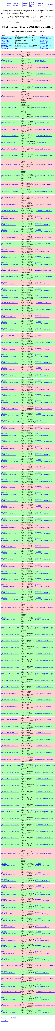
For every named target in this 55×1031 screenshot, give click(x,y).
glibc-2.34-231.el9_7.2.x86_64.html (11, 765)
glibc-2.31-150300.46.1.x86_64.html (8, 864)
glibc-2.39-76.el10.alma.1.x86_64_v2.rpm (43, 296)
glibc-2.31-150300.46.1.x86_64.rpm (42, 864)
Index (3, 4)
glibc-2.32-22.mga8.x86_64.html (10, 805)
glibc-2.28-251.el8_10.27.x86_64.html (8, 880)
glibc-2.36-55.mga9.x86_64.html (10, 641)
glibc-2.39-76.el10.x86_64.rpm (43, 276)
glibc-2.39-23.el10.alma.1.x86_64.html (8, 572)
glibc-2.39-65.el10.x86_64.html (9, 342)
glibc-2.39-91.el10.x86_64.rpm (43, 211)
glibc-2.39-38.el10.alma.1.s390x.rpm (42, 486)
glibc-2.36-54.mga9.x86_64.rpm (44, 647)
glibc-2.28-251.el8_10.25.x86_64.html (8, 893)
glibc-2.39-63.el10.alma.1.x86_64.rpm (42, 375)
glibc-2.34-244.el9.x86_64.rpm (43, 713)
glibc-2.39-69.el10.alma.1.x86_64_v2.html (9, 329)
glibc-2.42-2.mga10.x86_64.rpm (44, 116)
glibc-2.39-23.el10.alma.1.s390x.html (8, 565)
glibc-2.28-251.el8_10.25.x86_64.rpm (42, 893)
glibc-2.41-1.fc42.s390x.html (9, 149)
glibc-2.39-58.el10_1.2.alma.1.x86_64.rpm (44, 414)
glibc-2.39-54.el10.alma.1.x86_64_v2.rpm (43, 460)
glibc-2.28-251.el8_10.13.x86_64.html (8, 945)
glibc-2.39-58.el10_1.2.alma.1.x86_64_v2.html (11, 421)
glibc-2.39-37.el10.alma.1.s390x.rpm (42, 506)
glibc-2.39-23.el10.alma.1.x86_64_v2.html (9, 578)
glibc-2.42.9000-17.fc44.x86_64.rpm (40, 60)
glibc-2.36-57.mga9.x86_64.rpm (44, 627)
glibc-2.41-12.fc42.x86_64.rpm (43, 136)
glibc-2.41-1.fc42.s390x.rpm (43, 149)
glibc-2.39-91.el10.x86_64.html (9, 211)
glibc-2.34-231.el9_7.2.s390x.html (10, 759)
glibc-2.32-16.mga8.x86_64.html (10, 831)
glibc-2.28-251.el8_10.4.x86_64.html (8, 985)
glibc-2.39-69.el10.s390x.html (9, 303)
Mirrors (47, 4)
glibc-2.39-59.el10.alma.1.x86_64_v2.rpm (43, 401)
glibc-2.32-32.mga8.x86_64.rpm (44, 772)
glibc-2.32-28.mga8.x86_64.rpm (44, 785)
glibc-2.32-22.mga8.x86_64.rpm (44, 805)
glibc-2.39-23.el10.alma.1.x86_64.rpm (42, 572)
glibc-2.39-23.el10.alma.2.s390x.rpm (42, 546)
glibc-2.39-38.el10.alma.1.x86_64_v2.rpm (43, 500)
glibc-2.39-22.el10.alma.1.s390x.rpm (42, 585)
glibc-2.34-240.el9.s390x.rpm (43, 719)
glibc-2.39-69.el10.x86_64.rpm (43, 309)
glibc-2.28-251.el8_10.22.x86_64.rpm (42, 906)
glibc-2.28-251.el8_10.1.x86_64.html (8, 1011)
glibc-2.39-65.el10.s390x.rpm (43, 336)
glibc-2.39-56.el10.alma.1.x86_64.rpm (42, 434)
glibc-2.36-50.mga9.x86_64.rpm (44, 673)
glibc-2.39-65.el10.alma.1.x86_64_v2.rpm (43, 362)
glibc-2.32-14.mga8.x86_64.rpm (44, 844)
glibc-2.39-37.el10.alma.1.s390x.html (8, 506)
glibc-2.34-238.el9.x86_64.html (9, 739)
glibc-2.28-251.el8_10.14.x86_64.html (8, 932)
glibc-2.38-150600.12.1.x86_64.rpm (42, 618)
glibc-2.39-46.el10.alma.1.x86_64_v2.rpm (43, 480)
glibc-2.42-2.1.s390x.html (8, 96)
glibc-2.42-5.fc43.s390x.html (9, 67)
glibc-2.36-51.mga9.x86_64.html (10, 667)
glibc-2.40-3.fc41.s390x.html (9, 198)
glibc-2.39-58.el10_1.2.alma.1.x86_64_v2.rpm (45, 421)
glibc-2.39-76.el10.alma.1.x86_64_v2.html (9, 296)
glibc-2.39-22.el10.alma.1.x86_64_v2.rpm (43, 598)
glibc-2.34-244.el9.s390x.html (9, 706)
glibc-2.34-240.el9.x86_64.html (9, 726)
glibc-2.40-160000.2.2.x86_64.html (11, 175)
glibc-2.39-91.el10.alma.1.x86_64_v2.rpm (43, 230)
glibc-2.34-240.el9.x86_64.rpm (43, 726)
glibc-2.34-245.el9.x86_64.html (9, 700)
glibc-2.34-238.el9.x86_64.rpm (43, 739)
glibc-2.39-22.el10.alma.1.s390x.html (8, 585)
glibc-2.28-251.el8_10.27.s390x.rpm (42, 873)
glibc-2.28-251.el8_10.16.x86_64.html (8, 919)
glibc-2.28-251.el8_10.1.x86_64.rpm (42, 1011)
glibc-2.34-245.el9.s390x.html (9, 693)
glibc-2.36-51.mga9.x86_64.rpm (44, 667)
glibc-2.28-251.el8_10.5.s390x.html (11, 965)
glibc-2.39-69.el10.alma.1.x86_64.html (8, 322)
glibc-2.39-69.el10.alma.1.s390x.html (8, 316)
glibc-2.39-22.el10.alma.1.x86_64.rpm (42, 592)
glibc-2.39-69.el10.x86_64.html (9, 309)
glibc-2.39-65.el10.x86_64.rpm (43, 342)
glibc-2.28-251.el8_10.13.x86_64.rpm (42, 945)
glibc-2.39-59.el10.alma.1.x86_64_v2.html (9, 401)
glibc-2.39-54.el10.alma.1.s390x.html (8, 447)
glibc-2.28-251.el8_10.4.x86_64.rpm (42, 985)
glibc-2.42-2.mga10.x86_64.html (10, 116)
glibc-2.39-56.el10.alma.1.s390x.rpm (42, 427)
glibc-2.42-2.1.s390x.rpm (42, 96)
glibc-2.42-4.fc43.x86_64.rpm (43, 87)
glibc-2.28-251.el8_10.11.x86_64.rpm (42, 959)
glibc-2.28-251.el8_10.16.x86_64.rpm (42, 919)
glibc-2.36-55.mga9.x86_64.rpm (44, 641)
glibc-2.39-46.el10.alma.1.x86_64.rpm (42, 473)
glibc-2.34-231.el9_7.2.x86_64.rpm (45, 765)
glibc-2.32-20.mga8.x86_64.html (10, 811)
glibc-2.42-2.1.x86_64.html (8, 107)
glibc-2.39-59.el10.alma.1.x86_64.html (8, 394)
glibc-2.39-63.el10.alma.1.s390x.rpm (42, 368)
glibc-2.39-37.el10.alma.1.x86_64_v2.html (9, 519)
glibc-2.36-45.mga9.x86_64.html (10, 687)
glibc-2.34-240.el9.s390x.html (9, 719)
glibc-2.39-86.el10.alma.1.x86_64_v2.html (9, 263)
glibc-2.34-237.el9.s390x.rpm (43, 746)
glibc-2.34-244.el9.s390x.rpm (43, 706)
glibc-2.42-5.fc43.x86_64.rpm (43, 74)
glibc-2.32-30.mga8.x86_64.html (10, 779)
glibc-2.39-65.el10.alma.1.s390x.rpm (42, 348)
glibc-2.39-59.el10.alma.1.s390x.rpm (42, 388)
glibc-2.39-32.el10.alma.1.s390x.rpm (42, 526)
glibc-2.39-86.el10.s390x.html (9, 237)
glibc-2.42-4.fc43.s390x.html (9, 80)
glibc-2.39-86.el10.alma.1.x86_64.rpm (42, 256)
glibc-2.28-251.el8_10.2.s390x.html (11, 992)
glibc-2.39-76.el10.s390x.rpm (43, 270)
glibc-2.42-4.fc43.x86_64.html (9, 87)
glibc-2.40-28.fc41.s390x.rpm (43, 184)
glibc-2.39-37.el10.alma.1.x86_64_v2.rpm (43, 519)
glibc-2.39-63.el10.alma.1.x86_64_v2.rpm (43, 381)
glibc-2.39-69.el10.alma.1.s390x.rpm (42, 316)
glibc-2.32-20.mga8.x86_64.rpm (44, 811)
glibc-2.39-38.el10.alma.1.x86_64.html (8, 493)
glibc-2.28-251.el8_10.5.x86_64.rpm (42, 972)
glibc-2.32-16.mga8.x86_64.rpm (44, 831)
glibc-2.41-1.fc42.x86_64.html (9, 155)
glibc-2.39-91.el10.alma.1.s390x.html (8, 217)
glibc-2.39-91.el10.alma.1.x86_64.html (8, 224)
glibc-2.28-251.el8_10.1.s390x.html (11, 1005)
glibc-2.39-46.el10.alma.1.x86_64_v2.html (9, 480)
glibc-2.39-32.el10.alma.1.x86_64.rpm (42, 532)
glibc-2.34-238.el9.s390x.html (9, 733)
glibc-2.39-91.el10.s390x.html (9, 204)
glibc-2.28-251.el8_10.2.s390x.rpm (45, 992)
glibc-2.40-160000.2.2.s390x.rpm (44, 164)
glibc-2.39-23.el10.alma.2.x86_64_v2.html (9, 559)
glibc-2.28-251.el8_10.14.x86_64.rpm (42, 932)
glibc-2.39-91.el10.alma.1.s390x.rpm (42, 217)
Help (51, 4)
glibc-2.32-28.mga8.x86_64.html (10, 785)
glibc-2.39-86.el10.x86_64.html (9, 244)
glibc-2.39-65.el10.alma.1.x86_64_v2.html (9, 362)
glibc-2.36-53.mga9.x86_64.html (10, 654)
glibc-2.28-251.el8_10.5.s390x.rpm (45, 965)
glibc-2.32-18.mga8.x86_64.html (10, 818)
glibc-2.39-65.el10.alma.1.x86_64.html (8, 355)
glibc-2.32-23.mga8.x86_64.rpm (44, 798)
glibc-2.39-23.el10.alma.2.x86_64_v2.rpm (43, 559)
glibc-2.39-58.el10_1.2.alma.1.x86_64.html (10, 414)
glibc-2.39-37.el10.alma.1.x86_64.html (8, 513)
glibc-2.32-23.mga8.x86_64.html (10, 798)
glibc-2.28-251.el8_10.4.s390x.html (11, 978)
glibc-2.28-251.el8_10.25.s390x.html (8, 886)
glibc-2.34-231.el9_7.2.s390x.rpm (44, 759)
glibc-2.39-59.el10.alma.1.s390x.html (8, 388)
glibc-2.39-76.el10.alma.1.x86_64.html (8, 289)
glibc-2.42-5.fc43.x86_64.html (9, 74)
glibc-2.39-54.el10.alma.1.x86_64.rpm (42, 454)
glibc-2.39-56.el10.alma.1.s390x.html (8, 427)
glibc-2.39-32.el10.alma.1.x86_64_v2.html (9, 539)
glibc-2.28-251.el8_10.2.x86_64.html (8, 998)
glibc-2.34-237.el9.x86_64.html (9, 752)
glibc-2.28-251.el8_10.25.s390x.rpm (42, 886)
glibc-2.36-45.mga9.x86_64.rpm (44, 687)
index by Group (9, 4)
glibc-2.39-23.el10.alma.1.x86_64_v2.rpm (43, 578)
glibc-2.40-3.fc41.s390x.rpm (43, 198)
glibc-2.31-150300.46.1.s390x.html (10, 853)
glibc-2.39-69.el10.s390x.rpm (43, 303)
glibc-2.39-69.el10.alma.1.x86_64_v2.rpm (43, 329)
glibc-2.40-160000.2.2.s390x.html (10, 164)
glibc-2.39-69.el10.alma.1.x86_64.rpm (42, 322)
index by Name (40, 4)
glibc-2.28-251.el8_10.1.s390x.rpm (45, 1005)
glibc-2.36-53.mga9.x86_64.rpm (44, 654)
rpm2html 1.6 (12, 1018)
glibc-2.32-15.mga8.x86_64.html (10, 838)
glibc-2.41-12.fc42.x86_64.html (9, 136)
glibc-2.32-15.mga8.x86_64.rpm (44, 838)
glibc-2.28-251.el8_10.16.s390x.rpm (42, 913)
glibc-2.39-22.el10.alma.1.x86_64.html (8, 592)
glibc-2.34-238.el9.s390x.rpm (43, 733)
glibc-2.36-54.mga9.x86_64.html (10, 647)
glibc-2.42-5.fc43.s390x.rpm (43, 67)
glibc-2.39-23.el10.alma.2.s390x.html (8, 546)
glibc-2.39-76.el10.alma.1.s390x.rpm (42, 283)
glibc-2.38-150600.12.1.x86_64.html (8, 618)
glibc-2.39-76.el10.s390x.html (9, 270)
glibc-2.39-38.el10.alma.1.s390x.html (8, 486)
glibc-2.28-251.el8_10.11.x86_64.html (8, 959)
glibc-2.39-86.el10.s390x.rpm (43, 237)
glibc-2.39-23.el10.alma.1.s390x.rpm (42, 565)
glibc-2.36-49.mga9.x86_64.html (10, 680)
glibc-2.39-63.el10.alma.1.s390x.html (8, 368)
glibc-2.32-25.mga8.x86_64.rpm (44, 792)
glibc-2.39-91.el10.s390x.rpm (43, 204)
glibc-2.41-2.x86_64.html (8, 142)
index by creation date (32, 4)
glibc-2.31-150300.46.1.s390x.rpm (44, 853)
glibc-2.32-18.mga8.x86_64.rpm (44, 818)
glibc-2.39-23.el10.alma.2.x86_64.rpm (42, 552)
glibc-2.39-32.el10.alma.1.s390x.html (8, 526)
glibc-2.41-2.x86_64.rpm (42, 142)
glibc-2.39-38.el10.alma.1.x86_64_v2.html (9, 500)
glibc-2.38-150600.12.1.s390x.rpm (44, 607)
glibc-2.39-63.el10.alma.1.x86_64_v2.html (9, 381)
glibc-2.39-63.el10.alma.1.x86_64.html (8, 375)
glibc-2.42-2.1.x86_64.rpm (42, 107)
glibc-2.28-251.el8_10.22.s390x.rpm (42, 899)
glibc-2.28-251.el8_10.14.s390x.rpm (42, 926)
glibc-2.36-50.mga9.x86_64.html (10, 673)
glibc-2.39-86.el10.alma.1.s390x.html (8, 250)
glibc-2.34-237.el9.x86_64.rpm (43, 752)
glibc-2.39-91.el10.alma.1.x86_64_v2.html (9, 230)
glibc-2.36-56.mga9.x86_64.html (10, 634)
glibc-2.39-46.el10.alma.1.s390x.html (8, 467)
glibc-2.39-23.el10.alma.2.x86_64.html (8, 552)
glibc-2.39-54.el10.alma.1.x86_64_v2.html (9, 460)
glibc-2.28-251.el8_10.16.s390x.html (8, 913)
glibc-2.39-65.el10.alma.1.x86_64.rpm (42, 355)
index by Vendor (25, 4)
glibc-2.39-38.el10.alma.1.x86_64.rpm (42, 493)
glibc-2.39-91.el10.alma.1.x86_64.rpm (42, 224)
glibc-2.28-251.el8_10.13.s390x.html (8, 939)
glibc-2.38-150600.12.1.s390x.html (10, 607)
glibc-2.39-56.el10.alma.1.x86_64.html (8, 434)
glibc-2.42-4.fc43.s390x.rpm (43, 80)
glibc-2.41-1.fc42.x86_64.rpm (43, 155)
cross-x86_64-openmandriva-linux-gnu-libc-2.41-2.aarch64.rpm (46, 46)
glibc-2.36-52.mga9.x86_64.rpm (44, 660)
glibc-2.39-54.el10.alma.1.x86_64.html (8, 454)
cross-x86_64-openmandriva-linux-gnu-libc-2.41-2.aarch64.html (7, 46)
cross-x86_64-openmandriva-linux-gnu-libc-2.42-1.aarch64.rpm (46, 39)
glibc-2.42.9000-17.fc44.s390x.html (11, 54)
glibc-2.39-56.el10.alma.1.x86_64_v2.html (9, 440)
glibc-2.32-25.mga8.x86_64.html (10, 792)
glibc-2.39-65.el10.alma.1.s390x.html (8, 348)
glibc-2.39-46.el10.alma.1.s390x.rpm (42, 467)
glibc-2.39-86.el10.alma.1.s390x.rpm (42, 250)
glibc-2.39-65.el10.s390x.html (9, 336)
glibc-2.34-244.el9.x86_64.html (9, 713)
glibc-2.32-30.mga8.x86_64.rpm (44, 779)
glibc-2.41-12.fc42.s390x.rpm (43, 129)
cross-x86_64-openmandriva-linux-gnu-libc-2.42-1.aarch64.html (7, 39)
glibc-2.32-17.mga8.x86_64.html (10, 825)
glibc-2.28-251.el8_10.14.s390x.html (8, 926)
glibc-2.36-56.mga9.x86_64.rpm (44, 634)
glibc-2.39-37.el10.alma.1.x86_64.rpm (42, 513)
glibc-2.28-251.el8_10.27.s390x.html (8, 873)
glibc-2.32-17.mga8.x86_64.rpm (44, 825)
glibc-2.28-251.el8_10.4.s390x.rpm (45, 978)
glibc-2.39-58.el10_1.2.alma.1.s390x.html (9, 408)
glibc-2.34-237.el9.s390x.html (9, 746)
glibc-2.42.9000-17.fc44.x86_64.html (6, 60)
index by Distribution (16, 4)
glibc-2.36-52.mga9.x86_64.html (10, 660)
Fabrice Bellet (4, 1021)
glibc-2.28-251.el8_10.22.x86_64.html (8, 906)
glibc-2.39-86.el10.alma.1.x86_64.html (8, 256)
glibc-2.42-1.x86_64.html (8, 122)
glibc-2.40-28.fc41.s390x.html (9, 184)
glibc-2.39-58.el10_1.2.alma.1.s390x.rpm (43, 408)
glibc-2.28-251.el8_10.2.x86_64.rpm (42, 998)
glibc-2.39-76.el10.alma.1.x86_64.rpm (42, 289)
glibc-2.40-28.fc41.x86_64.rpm (43, 191)
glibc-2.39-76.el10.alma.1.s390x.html (8, 283)
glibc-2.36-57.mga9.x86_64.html (10, 627)
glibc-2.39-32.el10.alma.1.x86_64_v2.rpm (43, 539)
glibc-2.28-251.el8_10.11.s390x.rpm (42, 952)
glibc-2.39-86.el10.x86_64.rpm (43, 244)
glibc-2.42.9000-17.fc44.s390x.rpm (45, 54)
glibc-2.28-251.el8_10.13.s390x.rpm (42, 939)
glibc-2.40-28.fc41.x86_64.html (9, 191)
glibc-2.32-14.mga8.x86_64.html (10, 844)
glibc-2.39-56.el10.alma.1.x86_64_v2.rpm (43, 440)
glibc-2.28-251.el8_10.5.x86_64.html (8, 972)
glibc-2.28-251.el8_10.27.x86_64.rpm (42, 880)
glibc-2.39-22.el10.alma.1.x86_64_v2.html (9, 598)
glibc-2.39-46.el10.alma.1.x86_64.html (8, 473)
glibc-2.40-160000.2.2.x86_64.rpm (44, 175)
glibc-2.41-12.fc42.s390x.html (9, 129)
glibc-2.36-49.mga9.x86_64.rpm (44, 680)
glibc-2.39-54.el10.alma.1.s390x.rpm (42, 447)
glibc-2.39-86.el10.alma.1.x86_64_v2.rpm (43, 263)
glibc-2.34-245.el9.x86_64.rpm (43, 700)
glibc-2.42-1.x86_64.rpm (42, 122)
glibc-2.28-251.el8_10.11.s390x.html (8, 952)
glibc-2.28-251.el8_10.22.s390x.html (8, 899)
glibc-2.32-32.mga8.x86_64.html (10, 772)
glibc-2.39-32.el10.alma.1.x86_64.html (8, 532)
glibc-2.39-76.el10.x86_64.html (9, 276)
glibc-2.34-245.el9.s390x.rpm (43, 693)
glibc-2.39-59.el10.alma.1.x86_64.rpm (42, 394)
